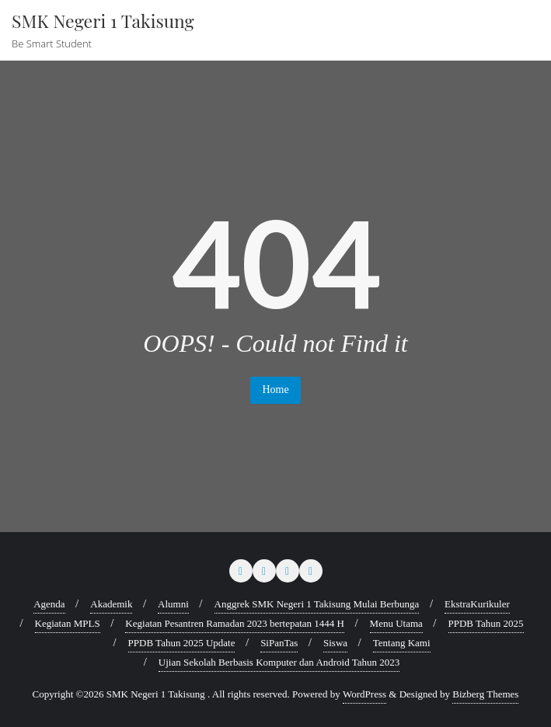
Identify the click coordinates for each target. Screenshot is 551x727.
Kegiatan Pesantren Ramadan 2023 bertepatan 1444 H (234, 623)
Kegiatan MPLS (67, 623)
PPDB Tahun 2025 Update (181, 643)
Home (275, 389)
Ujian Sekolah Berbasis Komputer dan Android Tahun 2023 (279, 662)
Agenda (49, 604)
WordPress (364, 694)
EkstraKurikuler (477, 604)
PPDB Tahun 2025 (486, 623)
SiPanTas (279, 643)
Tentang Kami (402, 643)
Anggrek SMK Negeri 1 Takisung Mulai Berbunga (317, 604)
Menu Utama (396, 623)
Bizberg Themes (485, 694)
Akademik (111, 604)
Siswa (335, 643)
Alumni (173, 604)
